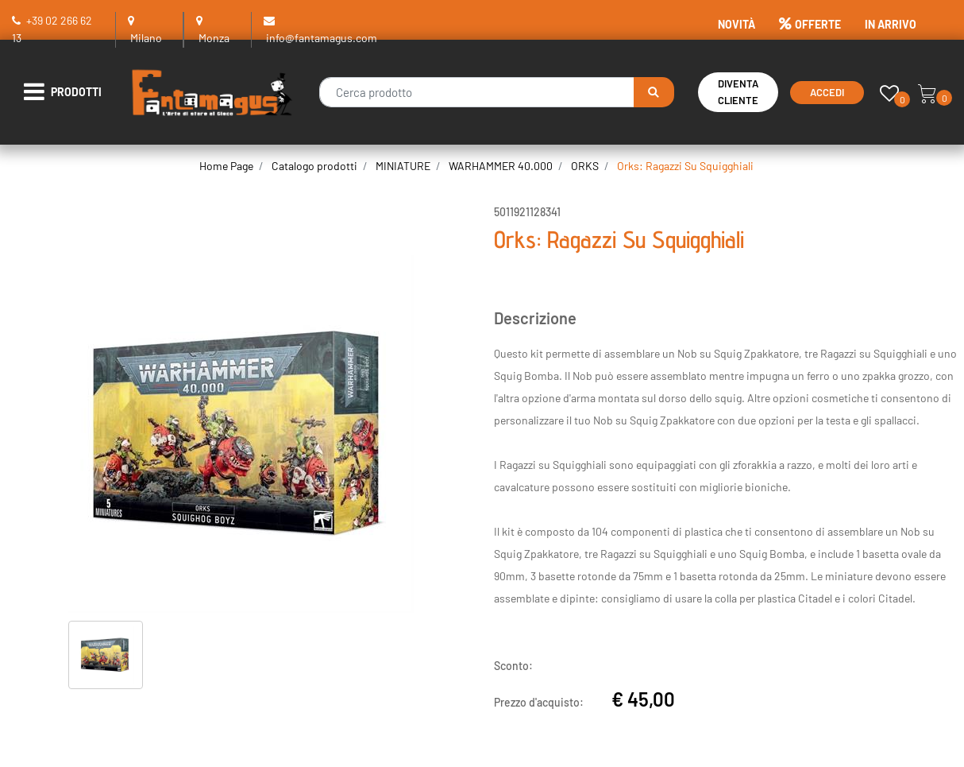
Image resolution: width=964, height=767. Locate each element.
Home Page (226, 165)
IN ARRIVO (890, 24)
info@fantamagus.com (321, 38)
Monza (214, 38)
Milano (146, 38)
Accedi (827, 92)
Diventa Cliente (738, 92)
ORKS (585, 165)
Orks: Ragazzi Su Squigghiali (685, 165)
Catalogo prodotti (314, 165)
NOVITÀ (736, 24)
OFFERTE (810, 24)
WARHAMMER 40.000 (501, 165)
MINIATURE (403, 165)
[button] (654, 92)
